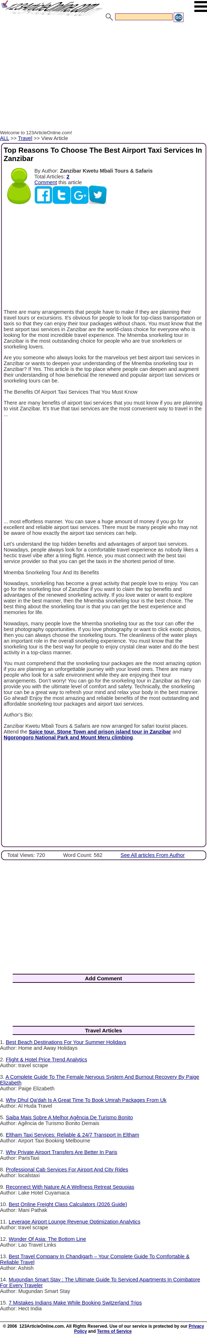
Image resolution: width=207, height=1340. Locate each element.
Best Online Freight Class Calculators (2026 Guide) (68, 1204)
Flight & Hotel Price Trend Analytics (46, 1059)
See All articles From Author (153, 855)
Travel (25, 138)
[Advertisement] (103, 77)
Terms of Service (114, 1331)
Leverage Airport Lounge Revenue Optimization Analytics (74, 1222)
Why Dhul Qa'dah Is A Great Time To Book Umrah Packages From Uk (86, 1100)
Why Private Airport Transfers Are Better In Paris (61, 1152)
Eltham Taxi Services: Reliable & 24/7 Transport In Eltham (72, 1135)
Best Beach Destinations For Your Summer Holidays (66, 1042)
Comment (45, 182)
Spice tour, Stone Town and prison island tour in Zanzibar (100, 732)
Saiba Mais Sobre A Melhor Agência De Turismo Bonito (69, 1117)
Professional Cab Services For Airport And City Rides (67, 1169)
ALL (4, 138)
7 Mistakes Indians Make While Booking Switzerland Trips (75, 1303)
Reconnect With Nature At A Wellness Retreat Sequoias (70, 1187)
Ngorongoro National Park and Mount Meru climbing (68, 737)
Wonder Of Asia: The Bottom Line (47, 1239)
